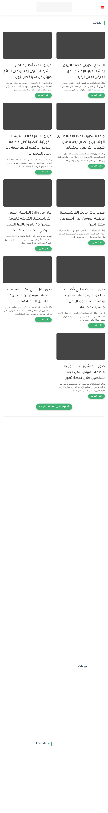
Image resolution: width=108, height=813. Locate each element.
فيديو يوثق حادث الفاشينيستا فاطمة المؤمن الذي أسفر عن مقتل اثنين (82, 219)
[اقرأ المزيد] (96, 95)
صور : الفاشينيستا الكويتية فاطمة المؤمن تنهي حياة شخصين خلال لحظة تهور (84, 372)
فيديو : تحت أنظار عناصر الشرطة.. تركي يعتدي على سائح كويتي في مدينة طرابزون (27, 71)
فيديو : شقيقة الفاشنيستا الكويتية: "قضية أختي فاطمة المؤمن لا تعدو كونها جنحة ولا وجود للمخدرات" (29, 145)
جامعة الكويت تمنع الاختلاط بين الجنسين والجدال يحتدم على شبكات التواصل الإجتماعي (80, 142)
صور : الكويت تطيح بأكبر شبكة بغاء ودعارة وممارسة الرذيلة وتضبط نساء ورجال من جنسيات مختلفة (82, 298)
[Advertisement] (54, 442)
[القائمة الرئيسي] (102, 7)
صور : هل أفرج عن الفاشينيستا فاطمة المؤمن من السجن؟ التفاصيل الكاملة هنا (28, 295)
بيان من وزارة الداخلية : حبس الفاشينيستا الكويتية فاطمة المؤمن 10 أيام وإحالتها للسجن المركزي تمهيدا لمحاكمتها (28, 222)
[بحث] (5, 7)
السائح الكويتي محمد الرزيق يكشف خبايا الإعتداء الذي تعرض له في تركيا (84, 71)
